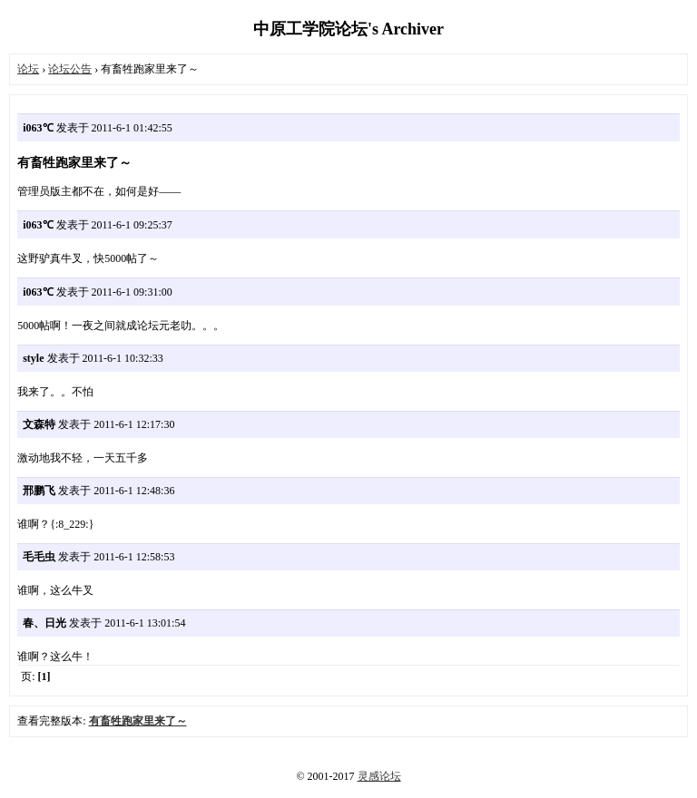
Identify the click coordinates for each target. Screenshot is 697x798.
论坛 (28, 69)
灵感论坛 (379, 776)
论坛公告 (70, 69)
